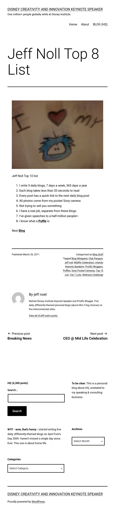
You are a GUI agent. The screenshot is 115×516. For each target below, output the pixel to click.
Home (73, 24)
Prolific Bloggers (94, 266)
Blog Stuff (98, 254)
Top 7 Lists (75, 274)
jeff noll (69, 262)
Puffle (42, 221)
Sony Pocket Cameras (83, 270)
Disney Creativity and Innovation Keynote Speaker (55, 9)
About (85, 24)
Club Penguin (96, 258)
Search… (12, 390)
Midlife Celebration (84, 262)
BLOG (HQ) (100, 24)
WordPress (38, 501)
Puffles (66, 270)
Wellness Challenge (92, 274)
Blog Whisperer (80, 258)
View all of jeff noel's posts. (43, 315)
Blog (22, 230)
